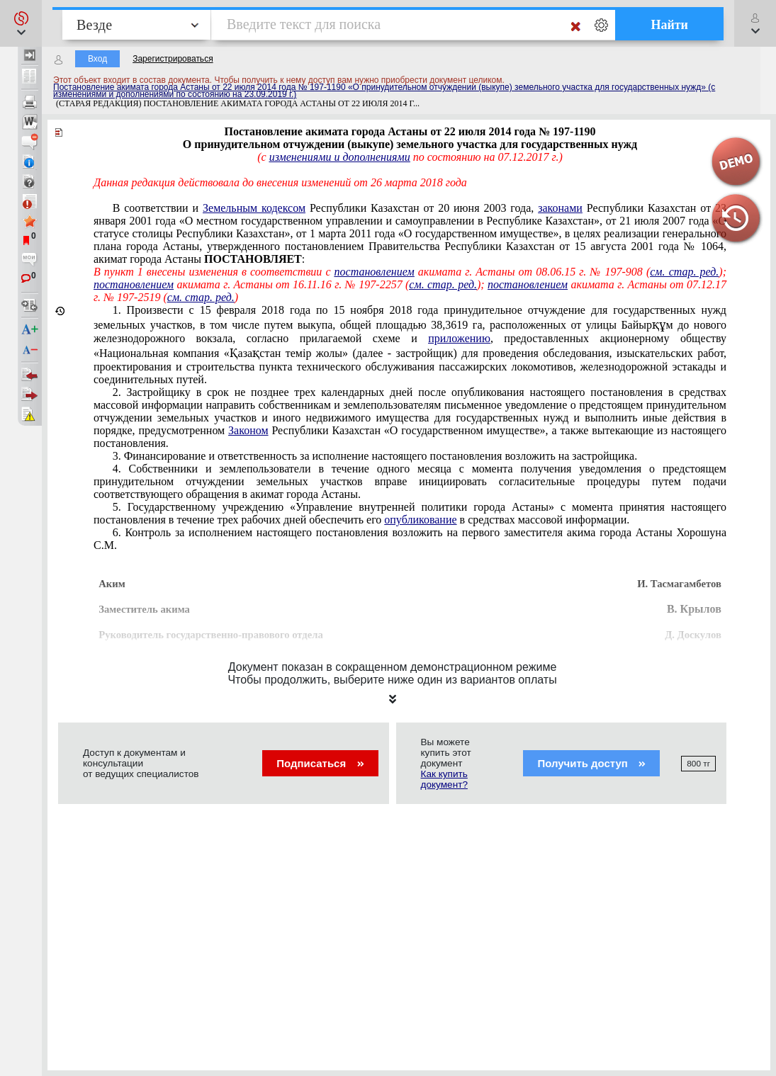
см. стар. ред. (684, 272)
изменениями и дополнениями (339, 157)
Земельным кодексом (254, 208)
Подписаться (320, 763)
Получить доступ (591, 763)
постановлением (374, 272)
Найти (669, 25)
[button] (21, 23)
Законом (248, 430)
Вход (97, 59)
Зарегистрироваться (173, 59)
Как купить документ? (444, 779)
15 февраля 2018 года (410, 344)
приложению (459, 338)
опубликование (420, 520)
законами (560, 208)
